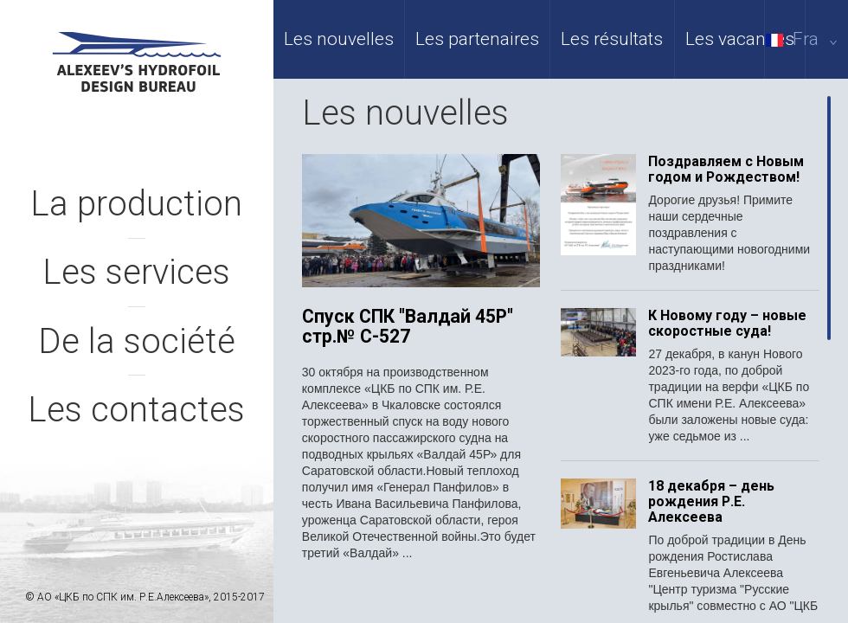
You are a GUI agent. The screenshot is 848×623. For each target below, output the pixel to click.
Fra (805, 39)
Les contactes (136, 409)
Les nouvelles (339, 39)
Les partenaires (477, 39)
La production (136, 203)
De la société (136, 341)
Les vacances (739, 39)
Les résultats (612, 39)
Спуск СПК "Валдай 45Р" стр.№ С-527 (407, 327)
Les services (136, 272)
